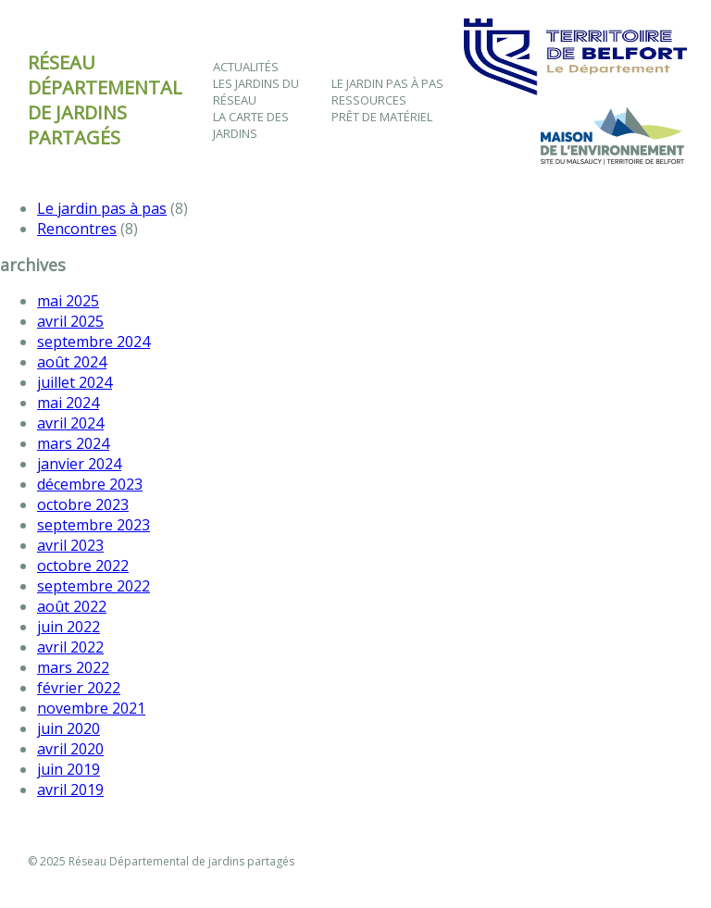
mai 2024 (68, 402)
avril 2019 (70, 789)
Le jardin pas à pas (387, 83)
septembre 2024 (93, 341)
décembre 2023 (90, 484)
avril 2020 (70, 749)
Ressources (368, 100)
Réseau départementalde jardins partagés (105, 100)
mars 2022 (73, 667)
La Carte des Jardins (251, 125)
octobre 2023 (83, 504)
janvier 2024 (79, 464)
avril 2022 (70, 647)
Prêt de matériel (381, 116)
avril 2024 (70, 423)
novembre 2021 (91, 708)
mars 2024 (73, 443)
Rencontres (77, 228)
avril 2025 (70, 321)
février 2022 (78, 688)
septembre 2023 (93, 525)
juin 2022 (68, 626)
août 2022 (71, 606)
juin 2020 (68, 728)
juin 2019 (68, 769)
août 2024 (71, 362)
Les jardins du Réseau (256, 91)
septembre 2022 (93, 586)
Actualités (246, 66)
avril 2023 (70, 545)
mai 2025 (68, 301)
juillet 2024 (74, 382)
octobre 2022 (83, 565)
